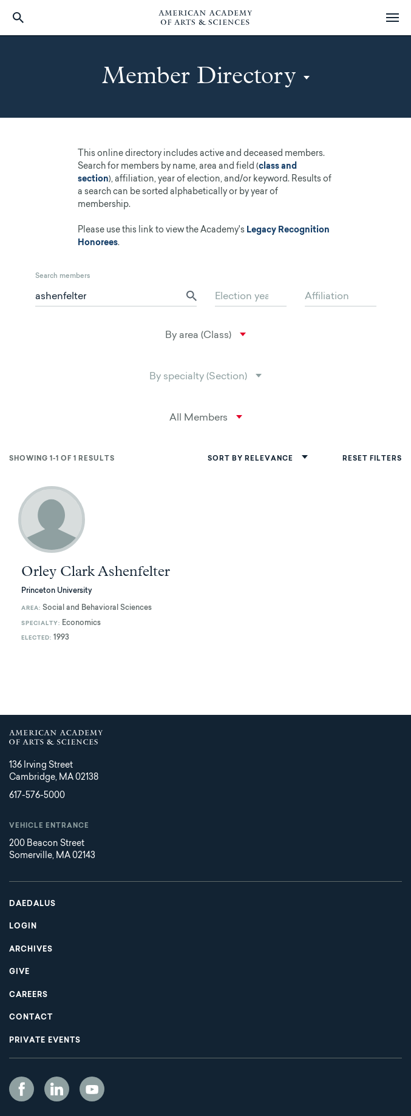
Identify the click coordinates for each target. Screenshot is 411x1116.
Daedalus (32, 904)
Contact (31, 1017)
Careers (28, 995)
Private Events (45, 1040)
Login (23, 926)
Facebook (21, 1089)
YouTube (92, 1089)
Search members (62, 276)
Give (19, 972)
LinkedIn (56, 1089)
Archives (31, 949)
